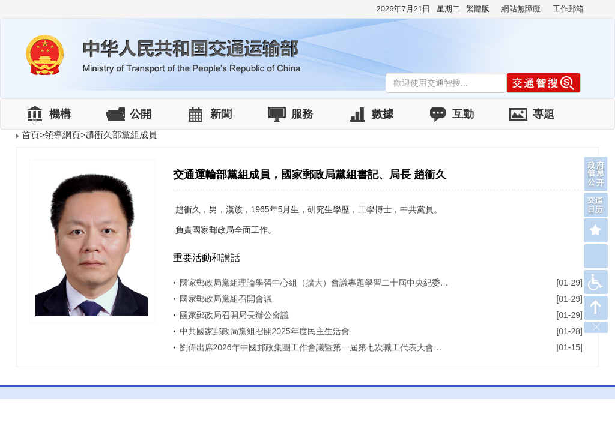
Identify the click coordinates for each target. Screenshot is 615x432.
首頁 (31, 135)
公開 (140, 114)
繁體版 (477, 8)
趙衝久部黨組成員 (121, 135)
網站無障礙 (521, 8)
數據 (382, 114)
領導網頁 (62, 135)
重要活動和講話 (206, 258)
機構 (60, 114)
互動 (463, 114)
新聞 (221, 114)
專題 (543, 114)
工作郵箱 (568, 8)
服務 (302, 114)
